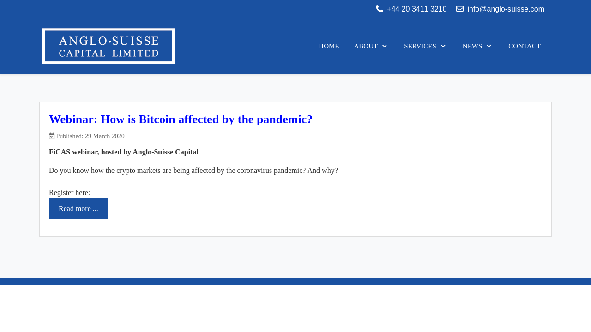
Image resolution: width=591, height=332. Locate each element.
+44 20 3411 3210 (416, 9)
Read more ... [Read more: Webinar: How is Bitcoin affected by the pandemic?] (78, 209)
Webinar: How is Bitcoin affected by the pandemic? (181, 119)
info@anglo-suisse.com (505, 9)
